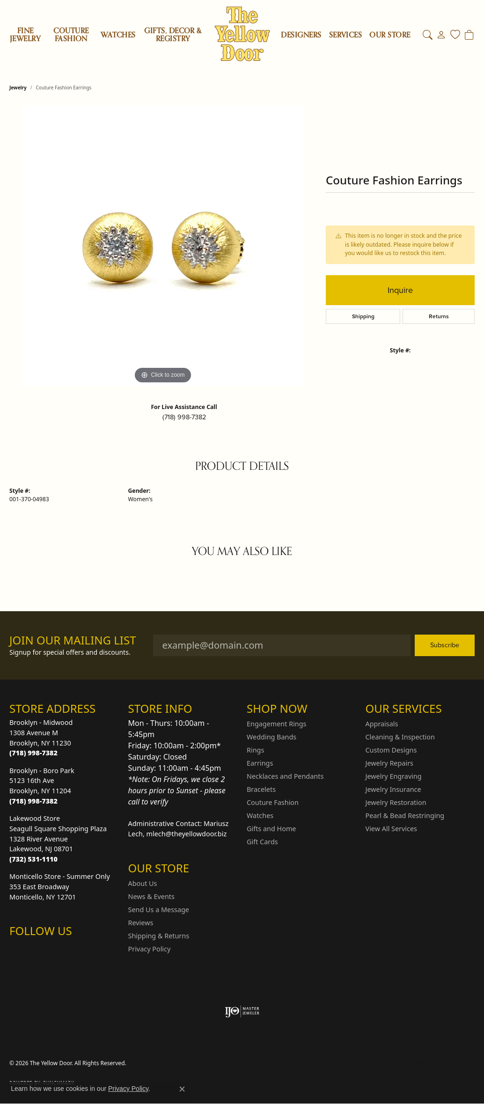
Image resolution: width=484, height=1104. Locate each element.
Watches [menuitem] (260, 815)
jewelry (18, 87)
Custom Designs (391, 750)
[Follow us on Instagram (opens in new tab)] (18, 949)
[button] (428, 35)
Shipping (363, 316)
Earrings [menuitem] (260, 763)
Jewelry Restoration (396, 802)
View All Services (392, 828)
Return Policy (265, 1063)
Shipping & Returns (159, 935)
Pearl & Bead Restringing (405, 815)
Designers (301, 35)
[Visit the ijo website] (242, 1011)
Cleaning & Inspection (400, 736)
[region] (162, 245)
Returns (439, 316)
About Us (142, 883)
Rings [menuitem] (255, 750)
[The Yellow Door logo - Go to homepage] (242, 34)
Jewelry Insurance (393, 789)
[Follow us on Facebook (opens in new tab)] (41, 949)
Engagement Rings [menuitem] (277, 723)
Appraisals (382, 723)
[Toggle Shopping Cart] (469, 35)
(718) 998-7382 (184, 417)
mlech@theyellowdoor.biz (187, 833)
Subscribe (444, 645)
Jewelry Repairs (389, 763)
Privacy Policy (149, 948)
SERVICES (345, 35)
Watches (118, 35)
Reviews (141, 922)
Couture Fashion (70, 35)
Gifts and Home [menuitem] (271, 828)
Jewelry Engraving (394, 776)
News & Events (151, 896)
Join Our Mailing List (72, 640)
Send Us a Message (158, 909)
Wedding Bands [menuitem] (271, 736)
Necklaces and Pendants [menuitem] (285, 776)
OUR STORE (389, 35)
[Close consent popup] (182, 1089)
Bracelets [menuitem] (261, 789)
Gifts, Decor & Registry (173, 35)
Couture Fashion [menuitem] (273, 802)
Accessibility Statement (437, 1063)
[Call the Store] (33, 752)
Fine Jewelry (25, 35)
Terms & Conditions (368, 1063)
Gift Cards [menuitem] (262, 841)
